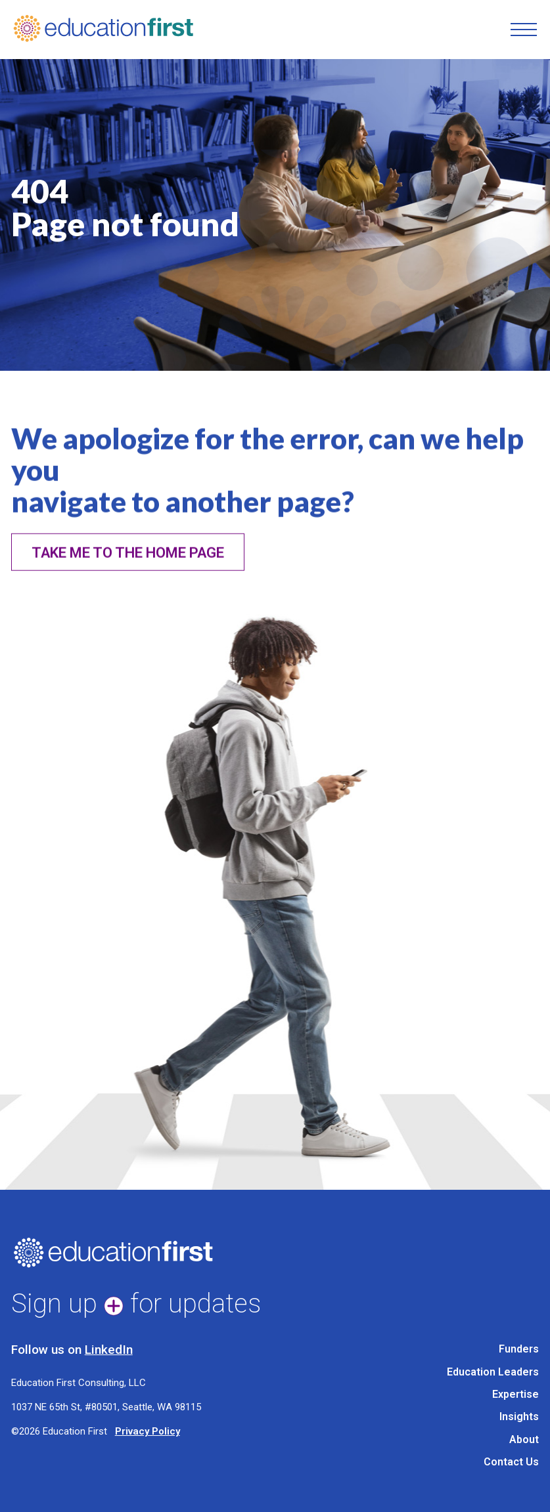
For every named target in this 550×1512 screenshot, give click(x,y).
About (524, 1439)
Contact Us (511, 1462)
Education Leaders (493, 1372)
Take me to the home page (128, 566)
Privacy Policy (147, 1431)
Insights (519, 1416)
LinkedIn (109, 1349)
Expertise (515, 1394)
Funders (519, 1349)
